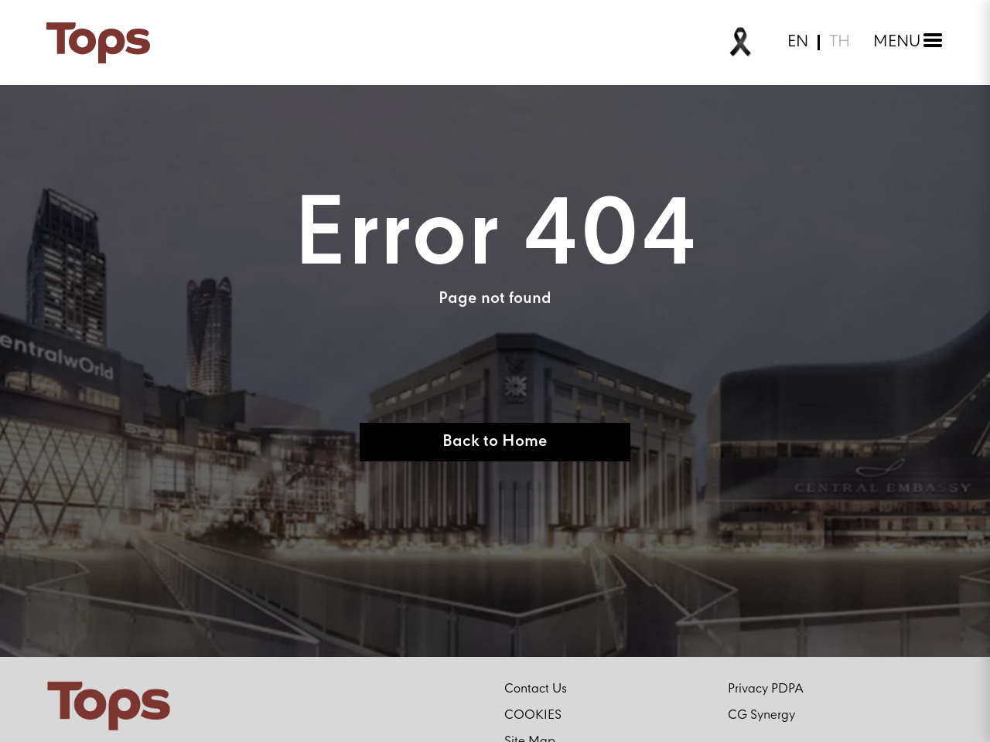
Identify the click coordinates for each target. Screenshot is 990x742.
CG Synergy (761, 715)
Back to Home (495, 442)
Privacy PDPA (766, 689)
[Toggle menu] (904, 43)
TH (839, 42)
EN (797, 42)
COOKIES (533, 715)
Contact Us (535, 689)
